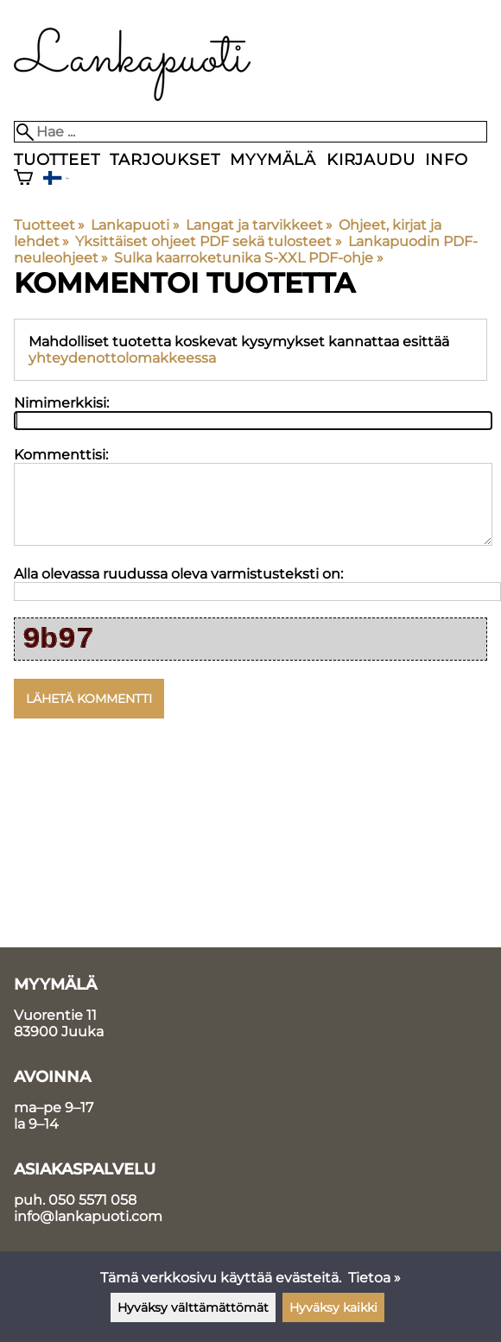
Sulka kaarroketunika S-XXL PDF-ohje (248, 258)
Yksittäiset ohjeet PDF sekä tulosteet (208, 241)
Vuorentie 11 (55, 1015)
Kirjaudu (371, 159)
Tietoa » (374, 1277)
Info (446, 159)
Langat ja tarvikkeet (259, 225)
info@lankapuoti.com (88, 1216)
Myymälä (273, 159)
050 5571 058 (92, 1200)
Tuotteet (56, 159)
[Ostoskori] (23, 179)
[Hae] (250, 131)
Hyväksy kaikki (333, 1307)
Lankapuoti (135, 225)
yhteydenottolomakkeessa (122, 358)
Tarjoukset (164, 159)
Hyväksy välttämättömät (193, 1307)
